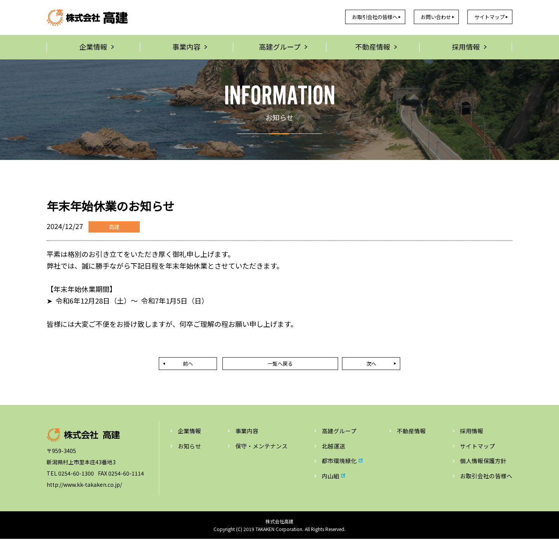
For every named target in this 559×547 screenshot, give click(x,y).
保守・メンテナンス (262, 453)
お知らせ (190, 453)
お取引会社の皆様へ (350, 17)
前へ (217, 368)
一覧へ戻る (279, 368)
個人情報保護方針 (481, 468)
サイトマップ (484, 17)
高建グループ (338, 437)
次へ (341, 368)
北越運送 (332, 453)
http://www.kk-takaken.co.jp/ (84, 491)
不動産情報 (410, 437)
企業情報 (190, 437)
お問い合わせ (421, 17)
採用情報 (469, 437)
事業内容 (246, 437)
